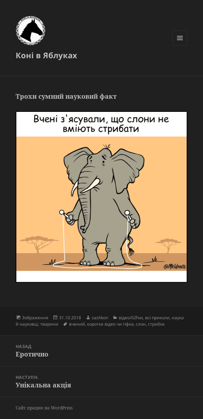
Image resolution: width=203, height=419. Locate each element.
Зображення (35, 318)
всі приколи (157, 318)
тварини (49, 324)
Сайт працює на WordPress (44, 408)
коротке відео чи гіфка (110, 324)
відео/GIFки (131, 318)
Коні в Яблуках (46, 55)
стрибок (156, 324)
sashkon (100, 318)
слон (141, 324)
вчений (77, 324)
